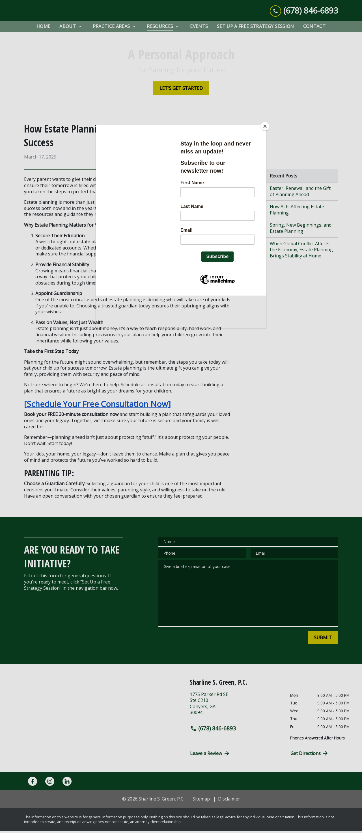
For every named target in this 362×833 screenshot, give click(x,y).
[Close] (265, 126)
